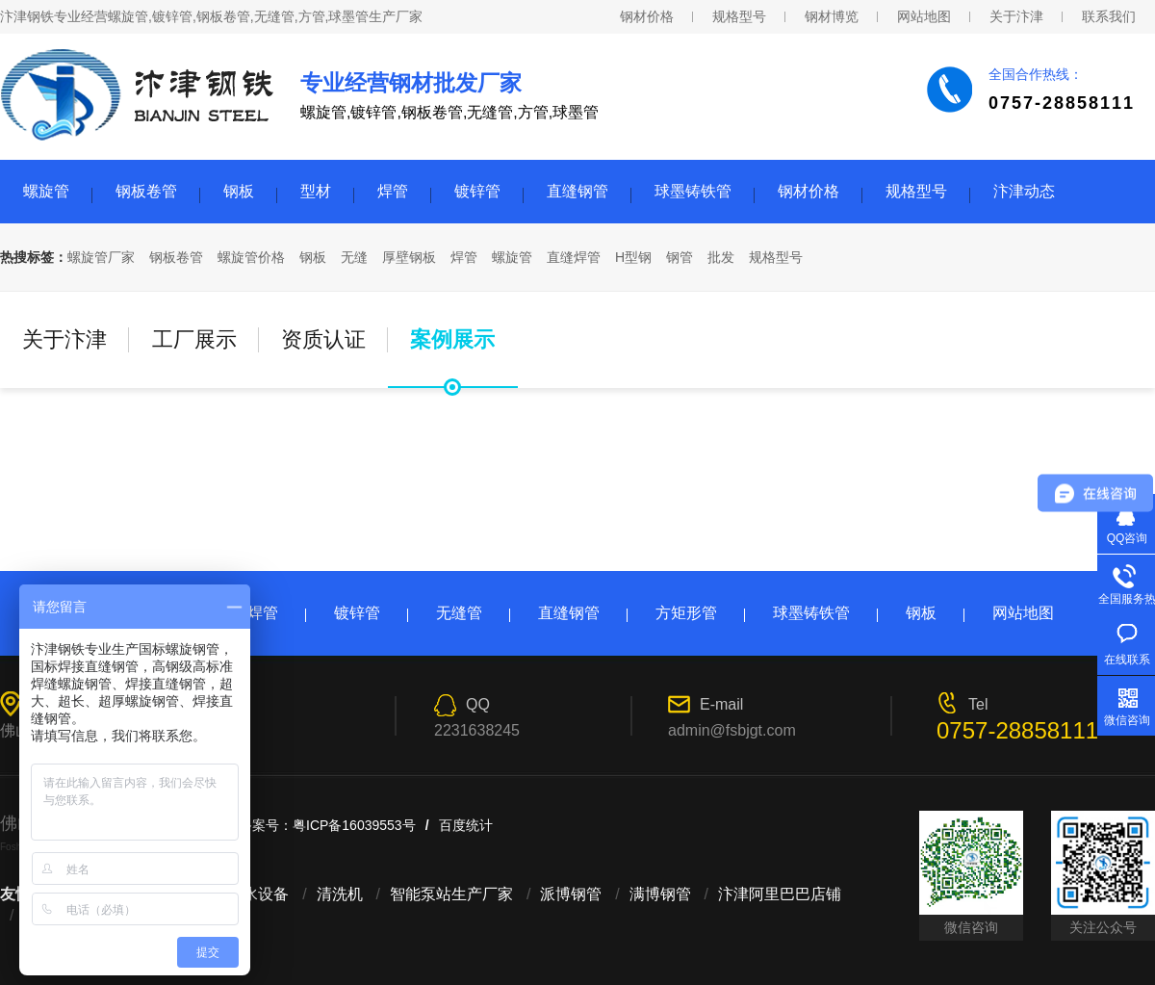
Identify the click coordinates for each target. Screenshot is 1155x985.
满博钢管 (660, 894)
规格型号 (739, 16)
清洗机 (340, 894)
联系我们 (1109, 16)
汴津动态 (1024, 191)
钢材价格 (647, 16)
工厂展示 (194, 339)
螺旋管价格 (251, 257)
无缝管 (459, 613)
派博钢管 (571, 894)
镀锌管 (477, 191)
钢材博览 (832, 16)
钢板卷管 (146, 191)
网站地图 (924, 16)
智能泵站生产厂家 (451, 894)
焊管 (392, 191)
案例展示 (452, 339)
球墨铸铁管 (693, 191)
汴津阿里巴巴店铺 (779, 894)
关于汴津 (1016, 16)
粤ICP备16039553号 (354, 825)
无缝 (354, 257)
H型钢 (633, 257)
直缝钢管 (577, 191)
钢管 (679, 257)
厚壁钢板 (409, 257)
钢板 (238, 191)
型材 (315, 191)
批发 (720, 257)
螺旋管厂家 (101, 257)
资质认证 (323, 339)
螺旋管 (46, 191)
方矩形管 (686, 613)
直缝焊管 (574, 257)
